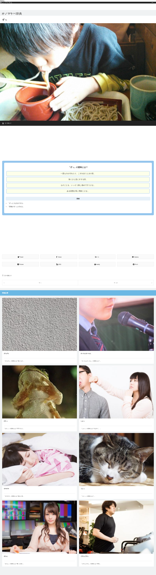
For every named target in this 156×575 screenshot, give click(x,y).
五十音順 (7, 123)
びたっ (6, 421)
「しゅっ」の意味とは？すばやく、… (91, 428)
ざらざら (6, 353)
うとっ (83, 488)
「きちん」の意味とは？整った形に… (14, 563)
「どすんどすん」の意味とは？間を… (91, 563)
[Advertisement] (67, 142)
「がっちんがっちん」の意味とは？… (91, 360)
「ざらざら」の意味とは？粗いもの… (14, 360)
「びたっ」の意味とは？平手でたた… (14, 428)
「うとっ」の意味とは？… (88, 496)
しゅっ (83, 421)
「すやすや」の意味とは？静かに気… (14, 496)
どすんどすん (85, 556)
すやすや (6, 488)
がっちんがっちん (86, 353)
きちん (6, 556)
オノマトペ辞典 (12, 13)
